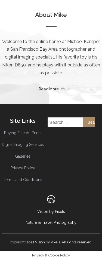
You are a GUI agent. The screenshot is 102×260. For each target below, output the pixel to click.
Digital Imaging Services (23, 144)
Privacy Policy (23, 168)
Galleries (22, 156)
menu (42, 22)
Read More (49, 89)
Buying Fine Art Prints (22, 133)
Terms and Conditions (23, 180)
